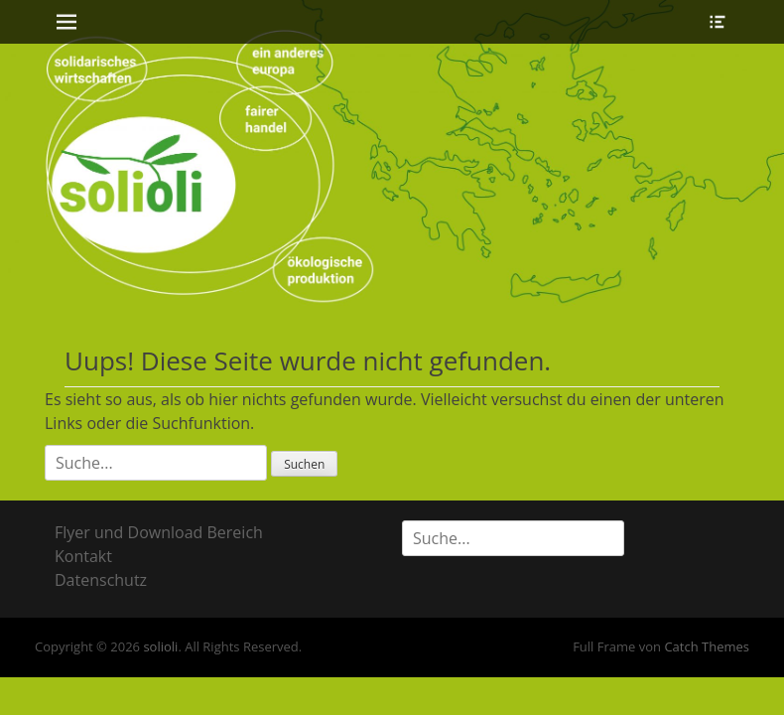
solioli (160, 646)
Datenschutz (101, 580)
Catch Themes (706, 646)
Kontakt (83, 556)
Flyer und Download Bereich (159, 532)
